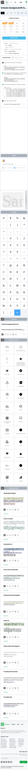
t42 (4, 32)
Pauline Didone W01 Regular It (12, 646)
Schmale (10, 53)
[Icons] (22, 13)
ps (17, 29)
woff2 (11, 26)
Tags (22, 724)
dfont (17, 32)
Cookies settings (12, 747)
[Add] (2, 13)
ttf (4, 23)
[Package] (18, 13)
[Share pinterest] (9, 762)
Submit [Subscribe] (23, 762)
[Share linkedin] (11, 762)
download (14, 38)
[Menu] (15, 2)
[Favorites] (7, 13)
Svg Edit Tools (12, 739)
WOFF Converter (4, 741)
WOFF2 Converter (12, 741)
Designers (13, 724)
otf (17, 26)
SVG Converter (12, 740)
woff (5, 26)
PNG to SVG (3, 739)
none (23, 32)
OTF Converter (3, 740)
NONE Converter (12, 746)
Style (18, 724)
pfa (23, 26)
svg (17, 23)
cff (23, 29)
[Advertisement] (14, 130)
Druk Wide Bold (8, 697)
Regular (10, 45)
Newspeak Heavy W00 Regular (12, 595)
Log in (21, 2)
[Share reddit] (4, 762)
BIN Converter (3, 743)
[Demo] (11, 13)
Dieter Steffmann (12, 51)
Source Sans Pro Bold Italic (11, 569)
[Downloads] (8, 334)
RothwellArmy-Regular (10, 493)
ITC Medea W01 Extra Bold (10, 671)
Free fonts (2, 2)
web (11, 23)
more (17, 312)
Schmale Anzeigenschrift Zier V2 (10, 324)
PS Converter (20, 743)
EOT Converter (21, 740)
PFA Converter (21, 741)
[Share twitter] (6, 762)
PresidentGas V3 (8, 544)
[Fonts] (25, 13)
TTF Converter (21, 739)
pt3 (11, 29)
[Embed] (13, 334)
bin (4, 29)
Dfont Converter (4, 746)
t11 (10, 32)
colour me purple (8, 518)
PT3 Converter (12, 743)
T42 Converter (12, 744)
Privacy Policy (3, 747)
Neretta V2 (6, 620)
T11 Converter (21, 744)
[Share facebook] (1, 762)
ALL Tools (20, 746)
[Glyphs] (14, 13)
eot (23, 23)
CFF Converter (3, 744)
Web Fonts (7, 724)
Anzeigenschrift (16, 53)
